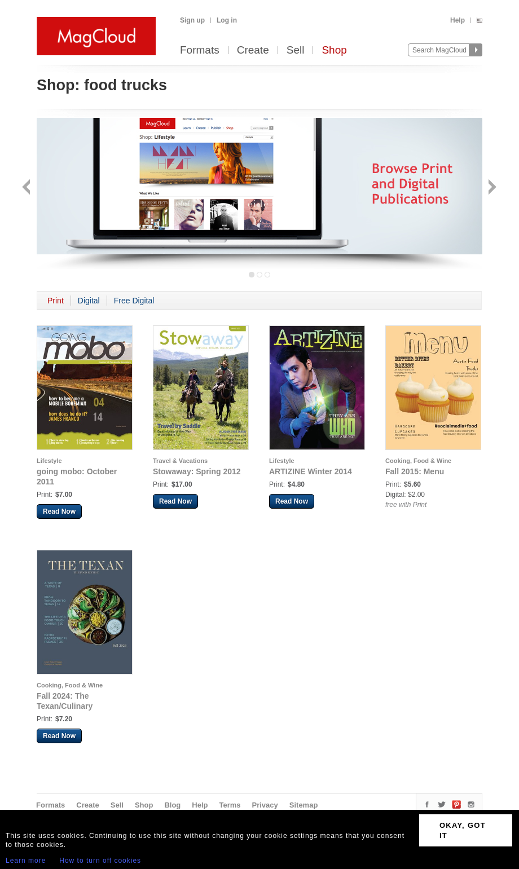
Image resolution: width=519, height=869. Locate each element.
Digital (89, 300)
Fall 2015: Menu (414, 471)
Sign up (192, 20)
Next (491, 188)
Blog (172, 805)
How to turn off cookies (100, 860)
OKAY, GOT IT (462, 830)
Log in (227, 20)
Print (55, 300)
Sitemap (303, 805)
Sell (296, 50)
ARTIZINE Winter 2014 (310, 471)
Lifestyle (49, 460)
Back (27, 188)
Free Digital (134, 300)
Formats (199, 50)
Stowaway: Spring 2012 (197, 471)
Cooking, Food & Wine (418, 460)
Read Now (59, 511)
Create (253, 50)
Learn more (26, 860)
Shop (334, 50)
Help (457, 20)
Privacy (265, 805)
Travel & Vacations (180, 460)
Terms (229, 805)
